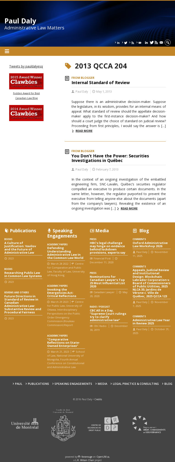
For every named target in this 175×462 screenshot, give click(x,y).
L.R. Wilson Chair (84, 460)
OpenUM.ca (102, 456)
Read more (84, 131)
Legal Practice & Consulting (136, 384)
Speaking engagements (73, 384)
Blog (168, 384)
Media (102, 384)
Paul (18, 384)
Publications (38, 384)
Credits (98, 399)
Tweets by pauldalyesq (26, 66)
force (87, 456)
